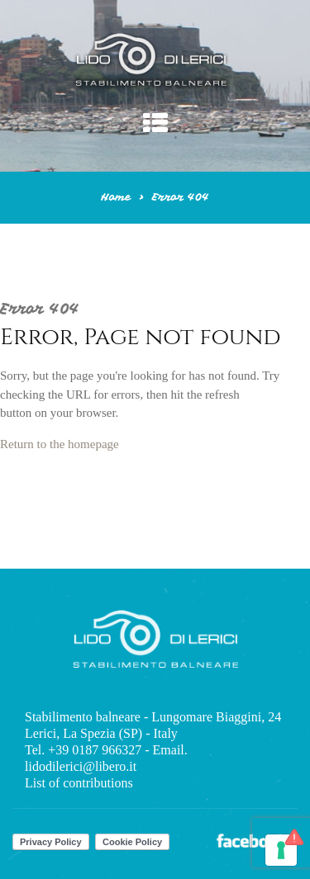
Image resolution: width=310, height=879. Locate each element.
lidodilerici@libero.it (80, 766)
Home (116, 197)
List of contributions (79, 783)
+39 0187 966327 (94, 750)
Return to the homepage (59, 444)
